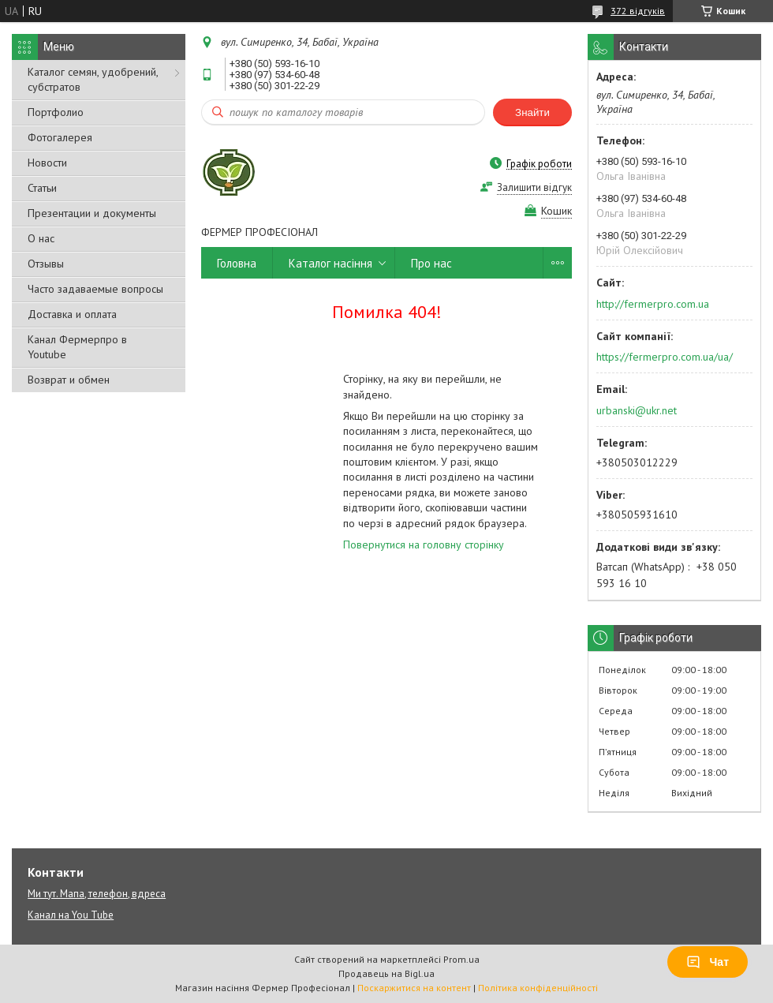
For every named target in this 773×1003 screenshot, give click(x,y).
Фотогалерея (60, 137)
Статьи (42, 188)
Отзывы (46, 263)
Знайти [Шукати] (532, 112)
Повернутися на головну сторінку (423, 544)
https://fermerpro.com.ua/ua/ (664, 357)
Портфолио (56, 112)
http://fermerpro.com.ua (652, 304)
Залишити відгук (534, 187)
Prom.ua (461, 959)
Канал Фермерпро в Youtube (77, 346)
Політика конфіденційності (538, 988)
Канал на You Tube (71, 915)
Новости (47, 162)
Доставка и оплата (72, 314)
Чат (707, 962)
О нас (41, 238)
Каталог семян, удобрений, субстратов (93, 79)
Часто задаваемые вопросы (95, 289)
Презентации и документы (92, 213)
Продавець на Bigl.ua (386, 973)
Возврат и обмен (69, 379)
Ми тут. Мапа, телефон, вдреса (97, 893)
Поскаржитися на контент (414, 988)
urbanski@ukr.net (636, 410)
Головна (236, 263)
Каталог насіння (330, 263)
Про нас (431, 263)
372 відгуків (638, 11)
